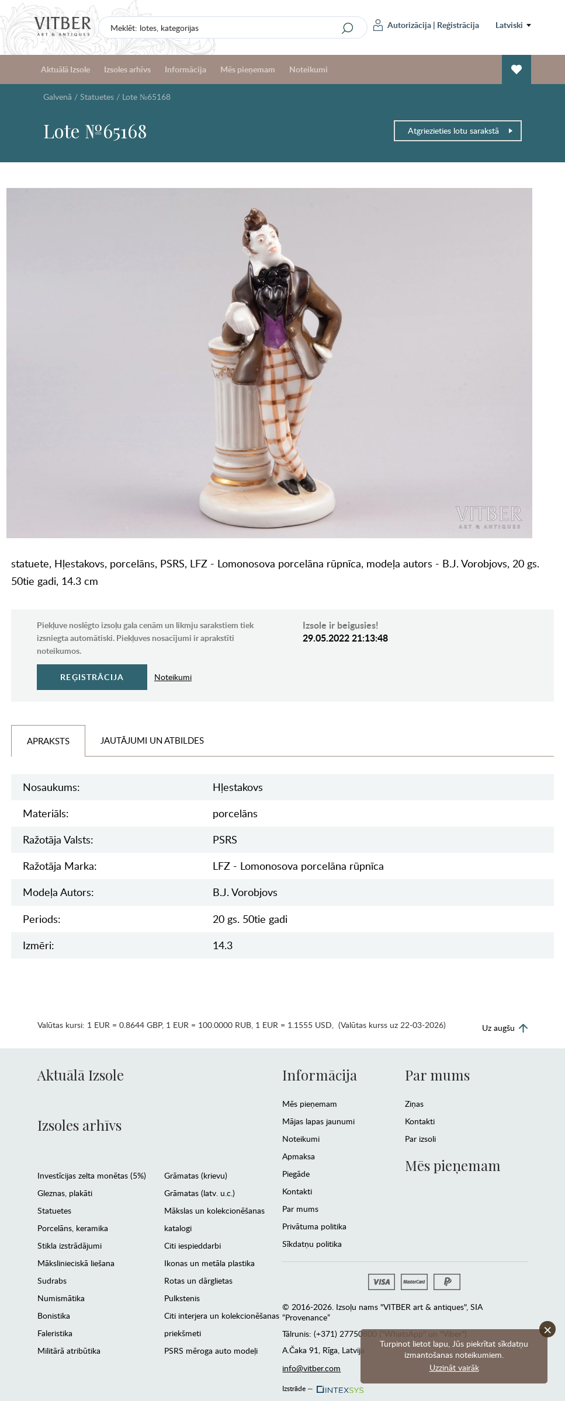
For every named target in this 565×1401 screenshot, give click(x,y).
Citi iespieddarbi (192, 1245)
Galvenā (57, 96)
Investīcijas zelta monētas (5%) (91, 1175)
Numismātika (61, 1298)
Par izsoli (420, 1138)
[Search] (347, 28)
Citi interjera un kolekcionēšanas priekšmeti (221, 1324)
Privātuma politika (314, 1226)
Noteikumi (308, 69)
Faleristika (54, 1333)
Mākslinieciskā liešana (76, 1262)
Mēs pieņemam (247, 69)
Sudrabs (52, 1280)
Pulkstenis (182, 1298)
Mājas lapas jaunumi (318, 1121)
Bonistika (53, 1315)
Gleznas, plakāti (64, 1192)
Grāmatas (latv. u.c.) (199, 1192)
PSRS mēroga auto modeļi (211, 1350)
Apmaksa (298, 1156)
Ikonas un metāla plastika (209, 1262)
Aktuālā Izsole (65, 69)
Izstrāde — (322, 1385)
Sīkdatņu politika (312, 1243)
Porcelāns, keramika (72, 1227)
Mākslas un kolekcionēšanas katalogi (214, 1219)
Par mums (300, 1208)
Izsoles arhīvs (127, 69)
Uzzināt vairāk (454, 1367)
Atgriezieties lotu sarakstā (461, 130)
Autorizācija (402, 25)
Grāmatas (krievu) (195, 1175)
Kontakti (297, 1191)
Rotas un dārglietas (198, 1280)
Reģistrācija (458, 24)
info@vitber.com (311, 1368)
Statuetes (97, 96)
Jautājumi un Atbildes (152, 740)
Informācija (185, 69)
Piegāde (296, 1173)
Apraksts (48, 741)
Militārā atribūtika (68, 1350)
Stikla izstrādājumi (69, 1245)
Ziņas (414, 1103)
